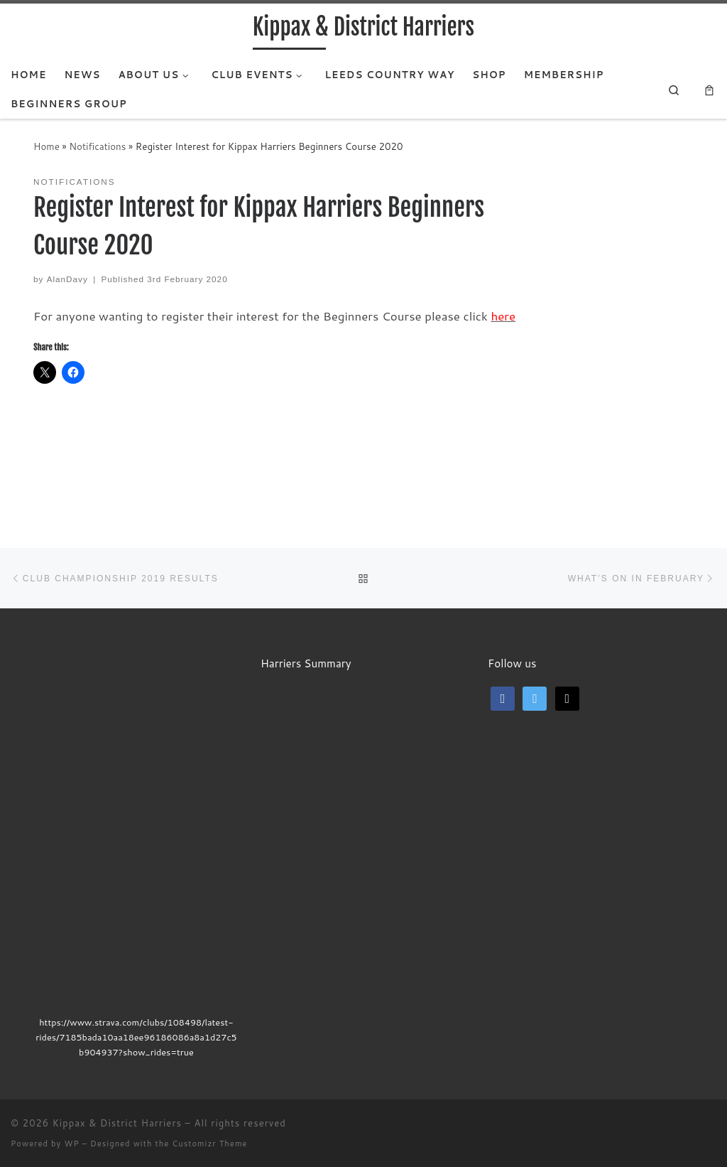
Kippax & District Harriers (117, 1123)
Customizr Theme (209, 1143)
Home (46, 146)
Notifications (97, 146)
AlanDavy (67, 279)
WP (71, 1143)
